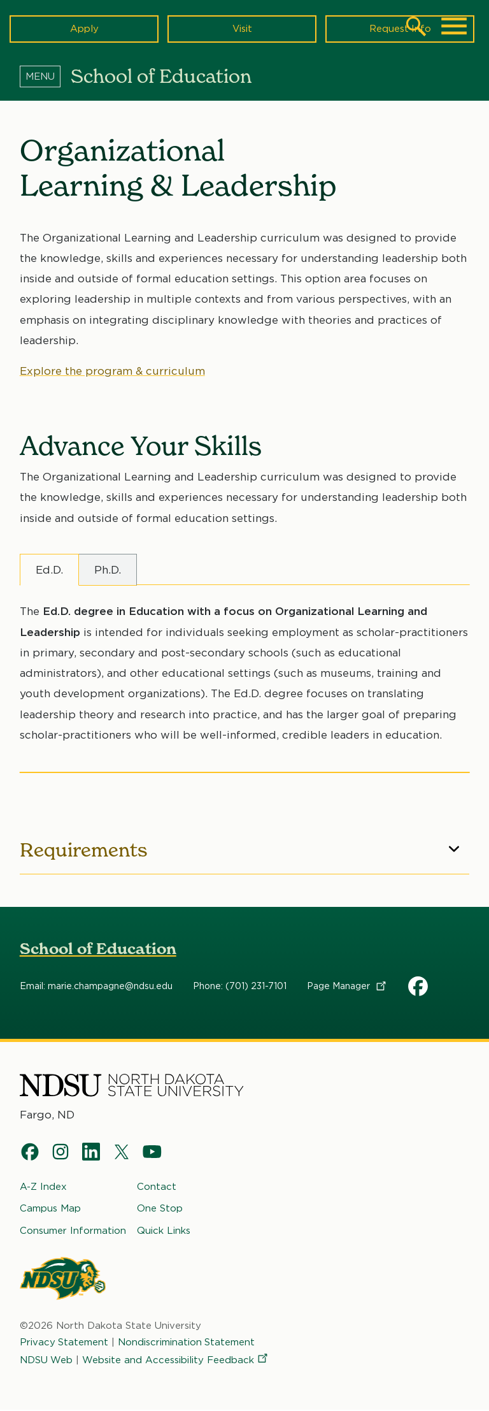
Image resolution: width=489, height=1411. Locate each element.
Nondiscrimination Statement (187, 1342)
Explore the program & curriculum (112, 371)
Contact (156, 1186)
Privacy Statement (64, 1342)
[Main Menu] (454, 26)
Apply (84, 28)
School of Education (98, 948)
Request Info (400, 28)
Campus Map (50, 1209)
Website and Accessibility (176, 1360)
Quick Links (163, 1230)
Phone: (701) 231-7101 (240, 986)
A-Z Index (43, 1186)
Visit (242, 28)
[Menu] (45, 76)
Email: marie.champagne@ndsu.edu (96, 986)
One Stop (160, 1209)
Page (347, 986)
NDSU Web (46, 1360)
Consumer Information (73, 1230)
